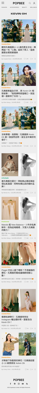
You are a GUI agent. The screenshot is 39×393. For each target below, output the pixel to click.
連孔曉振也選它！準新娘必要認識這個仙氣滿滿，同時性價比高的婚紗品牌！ (18, 184)
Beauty (24, 7)
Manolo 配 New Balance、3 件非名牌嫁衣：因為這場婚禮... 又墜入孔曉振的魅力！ (19, 227)
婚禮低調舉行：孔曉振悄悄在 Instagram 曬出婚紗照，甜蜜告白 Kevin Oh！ (17, 319)
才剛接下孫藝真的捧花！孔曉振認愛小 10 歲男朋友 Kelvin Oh (18, 361)
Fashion (4, 7)
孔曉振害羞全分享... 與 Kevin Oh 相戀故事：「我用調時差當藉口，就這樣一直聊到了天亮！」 (18, 93)
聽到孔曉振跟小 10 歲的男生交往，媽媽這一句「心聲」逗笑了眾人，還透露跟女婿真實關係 (19, 50)
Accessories (14, 7)
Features (5, 221)
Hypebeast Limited (14, 387)
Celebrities (6, 44)
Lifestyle (5, 178)
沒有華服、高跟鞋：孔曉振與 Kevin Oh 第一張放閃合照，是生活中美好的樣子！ (19, 137)
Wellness (33, 7)
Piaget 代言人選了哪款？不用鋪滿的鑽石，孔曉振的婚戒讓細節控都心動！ (18, 273)
